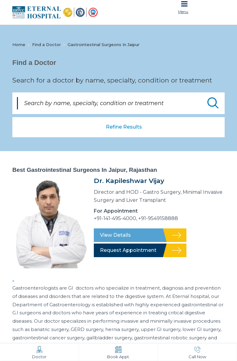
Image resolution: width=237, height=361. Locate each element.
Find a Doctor (46, 44)
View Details (115, 235)
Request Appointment (128, 250)
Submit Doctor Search (212, 102)
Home (18, 44)
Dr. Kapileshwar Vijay (129, 181)
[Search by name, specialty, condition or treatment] (118, 103)
